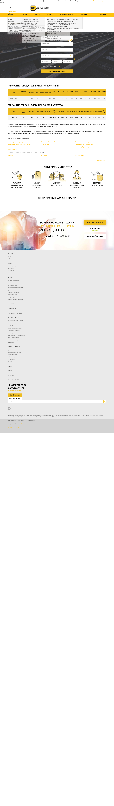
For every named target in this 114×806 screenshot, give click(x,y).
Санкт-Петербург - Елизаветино (84, 144)
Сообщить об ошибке (13, 427)
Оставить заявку (95, 223)
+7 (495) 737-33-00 (17, 385)
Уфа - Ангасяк (11, 147)
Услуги (24, 14)
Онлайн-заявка (15, 395)
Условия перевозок (66, 14)
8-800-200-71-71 (16, 388)
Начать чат (95, 229)
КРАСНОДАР (45, 158)
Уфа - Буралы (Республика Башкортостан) (19, 144)
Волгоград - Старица (47, 147)
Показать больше (12, 149)
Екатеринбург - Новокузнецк (15, 142)
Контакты (103, 14)
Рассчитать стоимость (57, 71)
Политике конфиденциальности (102, 1)
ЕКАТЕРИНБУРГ (79, 155)
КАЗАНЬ (10, 158)
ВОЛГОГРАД (44, 155)
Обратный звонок (95, 236)
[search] (104, 401)
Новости (84, 14)
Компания (11, 14)
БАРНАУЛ (10, 155)
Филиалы (38, 14)
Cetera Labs (20, 424)
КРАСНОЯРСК (79, 158)
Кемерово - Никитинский (48, 142)
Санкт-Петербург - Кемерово (83, 147)
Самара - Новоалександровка (83, 142)
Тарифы (49, 14)
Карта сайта (11, 430)
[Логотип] (39, 8)
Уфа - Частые (45, 144)
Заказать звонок (14, 398)
